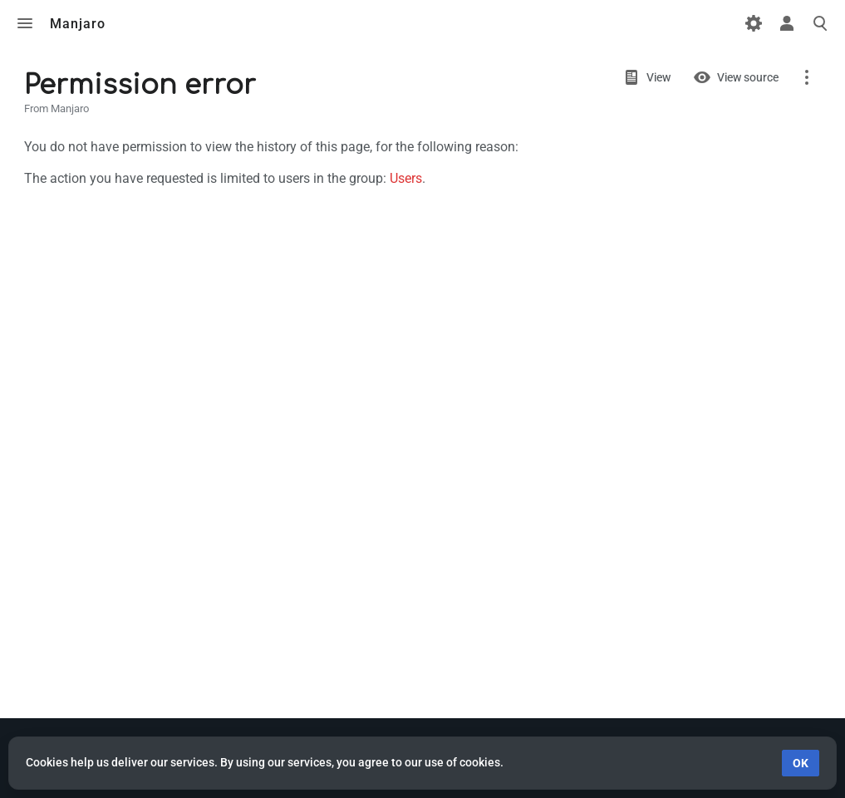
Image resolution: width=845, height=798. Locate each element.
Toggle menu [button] (25, 23)
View (658, 77)
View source (748, 77)
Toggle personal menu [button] (786, 23)
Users (406, 178)
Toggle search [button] (820, 23)
